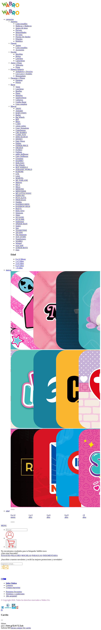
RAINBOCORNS (22, 204)
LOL (17, 174)
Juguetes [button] (14, 22)
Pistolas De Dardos (23, 37)
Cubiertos (19, 100)
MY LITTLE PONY (23, 193)
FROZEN (19, 148)
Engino (18, 143)
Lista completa (21, 104)
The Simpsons (21, 235)
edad (7, 511)
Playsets (19, 30)
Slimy (18, 215)
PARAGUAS (37, 555)
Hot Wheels (20, 165)
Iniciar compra (17, 628)
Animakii (19, 111)
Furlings (19, 152)
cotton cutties (21, 126)
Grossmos (19, 159)
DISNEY (19, 139)
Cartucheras (20, 61)
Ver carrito (27, 628)
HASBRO (19, 161)
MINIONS (20, 189)
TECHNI (19, 232)
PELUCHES (16, 555)
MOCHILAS (26, 555)
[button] (12, 509)
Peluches (19, 39)
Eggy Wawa (20, 141)
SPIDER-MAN (21, 224)
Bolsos (18, 56)
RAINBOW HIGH (23, 206)
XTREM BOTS (22, 248)
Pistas (18, 67)
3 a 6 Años (20, 263)
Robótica (19, 41)
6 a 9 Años (20, 266)
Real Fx (19, 209)
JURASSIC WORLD (24, 169)
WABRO (19, 241)
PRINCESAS (21, 200)
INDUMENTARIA (50, 555)
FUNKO (19, 150)
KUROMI (19, 172)
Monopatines (21, 76)
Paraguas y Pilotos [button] (18, 78)
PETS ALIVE (21, 198)
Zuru (17, 250)
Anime (18, 45)
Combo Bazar (21, 102)
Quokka (19, 202)
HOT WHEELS (22, 167)
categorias (10, 19)
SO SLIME (20, 219)
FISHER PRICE (22, 145)
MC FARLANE (22, 180)
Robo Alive (20, 211)
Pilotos (18, 82)
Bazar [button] (13, 85)
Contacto (9, 585)
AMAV (18, 108)
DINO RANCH (22, 137)
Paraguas (19, 80)
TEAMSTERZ (21, 230)
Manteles (19, 95)
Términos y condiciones (15, 594)
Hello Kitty (20, 163)
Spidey (18, 226)
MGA (18, 185)
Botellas (19, 91)
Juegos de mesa (22, 28)
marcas (8, 270)
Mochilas (19, 54)
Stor (17, 228)
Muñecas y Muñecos (24, 26)
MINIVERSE (21, 191)
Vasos (18, 87)
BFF (17, 119)
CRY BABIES (21, 132)
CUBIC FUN (21, 135)
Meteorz (19, 182)
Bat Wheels (20, 117)
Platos (18, 93)
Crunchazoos (21, 130)
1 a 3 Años (20, 261)
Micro (18, 187)
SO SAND (20, 217)
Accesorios (20, 50)
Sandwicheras (21, 98)
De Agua (19, 35)
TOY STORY (21, 237)
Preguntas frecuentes (14, 592)
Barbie (18, 115)
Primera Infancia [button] (17, 69)
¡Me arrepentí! (11, 596)
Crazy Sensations (22, 128)
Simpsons (19, 213)
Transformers (21, 239)
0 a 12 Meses (21, 259)
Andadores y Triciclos (24, 72)
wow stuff (19, 245)
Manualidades (21, 32)
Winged (19, 243)
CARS (18, 124)
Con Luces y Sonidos (24, 74)
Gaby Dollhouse (22, 156)
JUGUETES (6, 555)
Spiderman (20, 222)
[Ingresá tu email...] (11, 564)
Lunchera (19, 58)
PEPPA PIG (20, 195)
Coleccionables (21, 24)
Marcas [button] (13, 106)
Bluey (18, 122)
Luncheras (20, 89)
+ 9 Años (19, 268)
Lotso (18, 176)
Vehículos (19, 65)
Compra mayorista (13, 588)
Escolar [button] (13, 52)
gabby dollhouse (22, 154)
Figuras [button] (13, 43)
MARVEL (20, 178)
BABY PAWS (21, 113)
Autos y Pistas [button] (16, 63)
